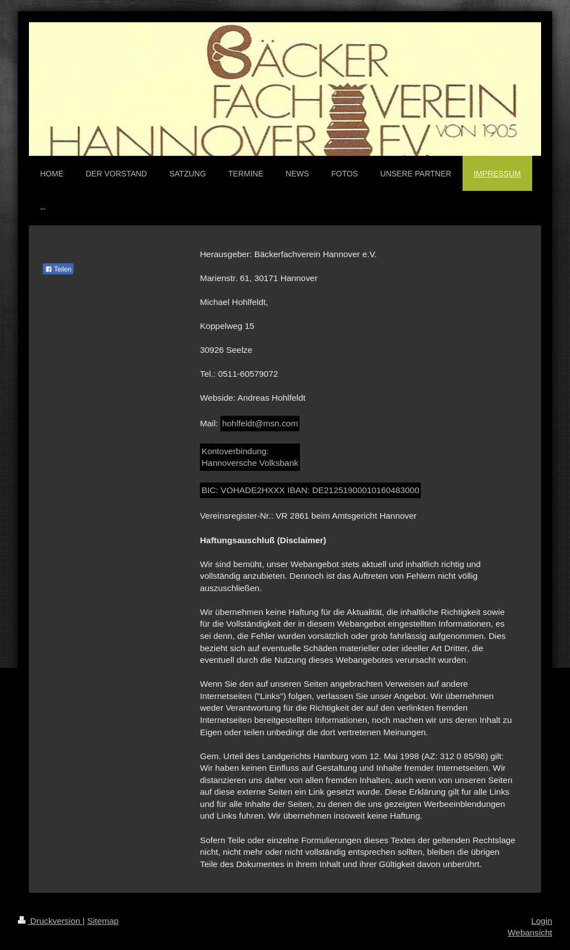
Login (541, 921)
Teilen (58, 269)
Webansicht (530, 932)
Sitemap (103, 921)
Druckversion (50, 921)
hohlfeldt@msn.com (260, 423)
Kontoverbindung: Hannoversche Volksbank (250, 457)
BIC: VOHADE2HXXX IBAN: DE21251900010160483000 (310, 490)
